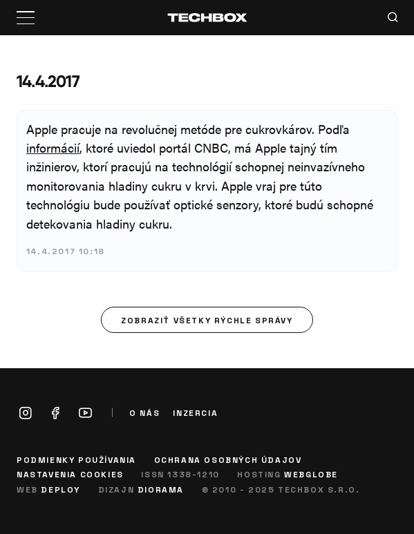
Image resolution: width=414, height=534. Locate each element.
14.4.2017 (48, 81)
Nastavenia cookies (70, 474)
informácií (52, 147)
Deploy (60, 489)
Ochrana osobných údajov (228, 459)
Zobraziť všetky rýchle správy (206, 320)
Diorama (161, 489)
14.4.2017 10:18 (65, 251)
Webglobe (311, 474)
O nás (144, 413)
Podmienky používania (76, 459)
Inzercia (195, 413)
